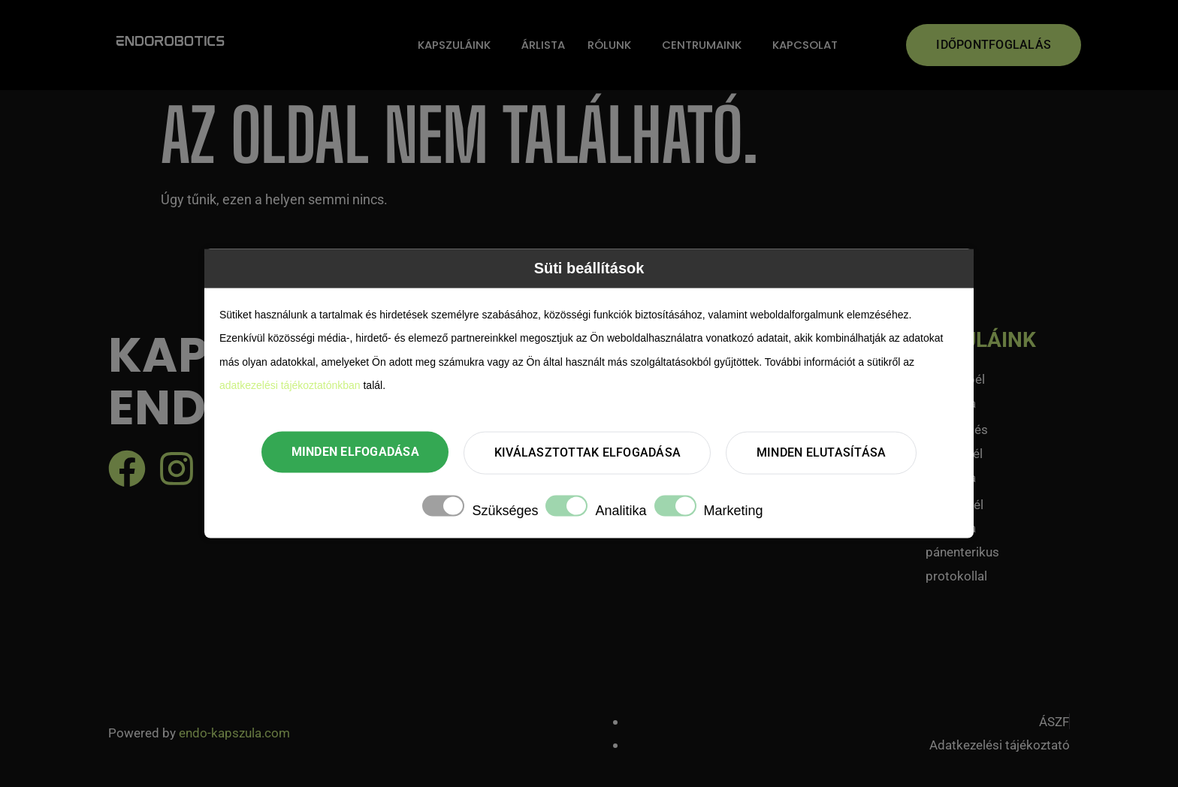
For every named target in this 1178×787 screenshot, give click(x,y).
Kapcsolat (805, 45)
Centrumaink (702, 45)
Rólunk (609, 45)
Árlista (543, 45)
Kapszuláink (454, 45)
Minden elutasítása (822, 452)
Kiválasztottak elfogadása (587, 452)
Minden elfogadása (354, 452)
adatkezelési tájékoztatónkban (290, 384)
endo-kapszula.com (234, 732)
